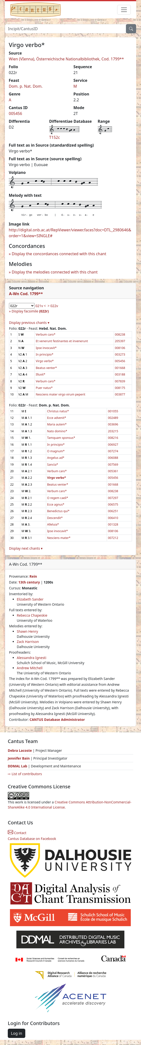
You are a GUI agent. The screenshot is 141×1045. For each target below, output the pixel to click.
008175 (120, 388)
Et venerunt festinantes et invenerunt (62, 341)
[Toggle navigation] (124, 10)
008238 (120, 334)
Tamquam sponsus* (61, 438)
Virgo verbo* (44, 361)
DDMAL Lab (17, 766)
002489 (113, 418)
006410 (113, 518)
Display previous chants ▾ (29, 322)
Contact (17, 832)
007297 (113, 498)
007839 (120, 381)
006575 (113, 504)
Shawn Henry (27, 631)
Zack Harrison (28, 641)
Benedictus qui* (58, 511)
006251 (113, 511)
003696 (113, 424)
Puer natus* (44, 388)
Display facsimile (30, 311)
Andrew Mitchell (30, 668)
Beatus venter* (46, 368)
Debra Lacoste (20, 750)
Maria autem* (57, 424)
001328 (113, 524)
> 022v (53, 305)
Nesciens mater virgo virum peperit (60, 394)
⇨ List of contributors (25, 774)
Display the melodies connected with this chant (54, 272)
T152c (54, 137)
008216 (113, 438)
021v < (40, 305)
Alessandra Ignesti (31, 657)
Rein (33, 576)
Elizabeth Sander (30, 599)
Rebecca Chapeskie (32, 615)
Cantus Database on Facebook (32, 838)
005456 (15, 113)
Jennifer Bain (19, 758)
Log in (16, 1033)
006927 (113, 444)
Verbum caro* (45, 334)
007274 (113, 451)
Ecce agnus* (55, 504)
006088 (113, 458)
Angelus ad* (55, 458)
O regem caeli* (57, 498)
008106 (120, 348)
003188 (120, 374)
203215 (113, 431)
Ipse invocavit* (46, 348)
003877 (120, 394)
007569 (113, 464)
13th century (29, 582)
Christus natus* (58, 411)
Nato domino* (57, 431)
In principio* (44, 354)
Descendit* (55, 518)
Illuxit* (40, 374)
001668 (120, 368)
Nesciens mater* (58, 538)
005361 (113, 471)
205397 (120, 341)
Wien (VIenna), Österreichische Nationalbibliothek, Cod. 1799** (66, 59)
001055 (113, 411)
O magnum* (56, 451)
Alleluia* (53, 524)
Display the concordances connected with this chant (59, 253)
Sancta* (52, 464)
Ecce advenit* (56, 418)
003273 (120, 354)
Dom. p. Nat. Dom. (26, 86)
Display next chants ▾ (26, 548)
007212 (113, 538)
